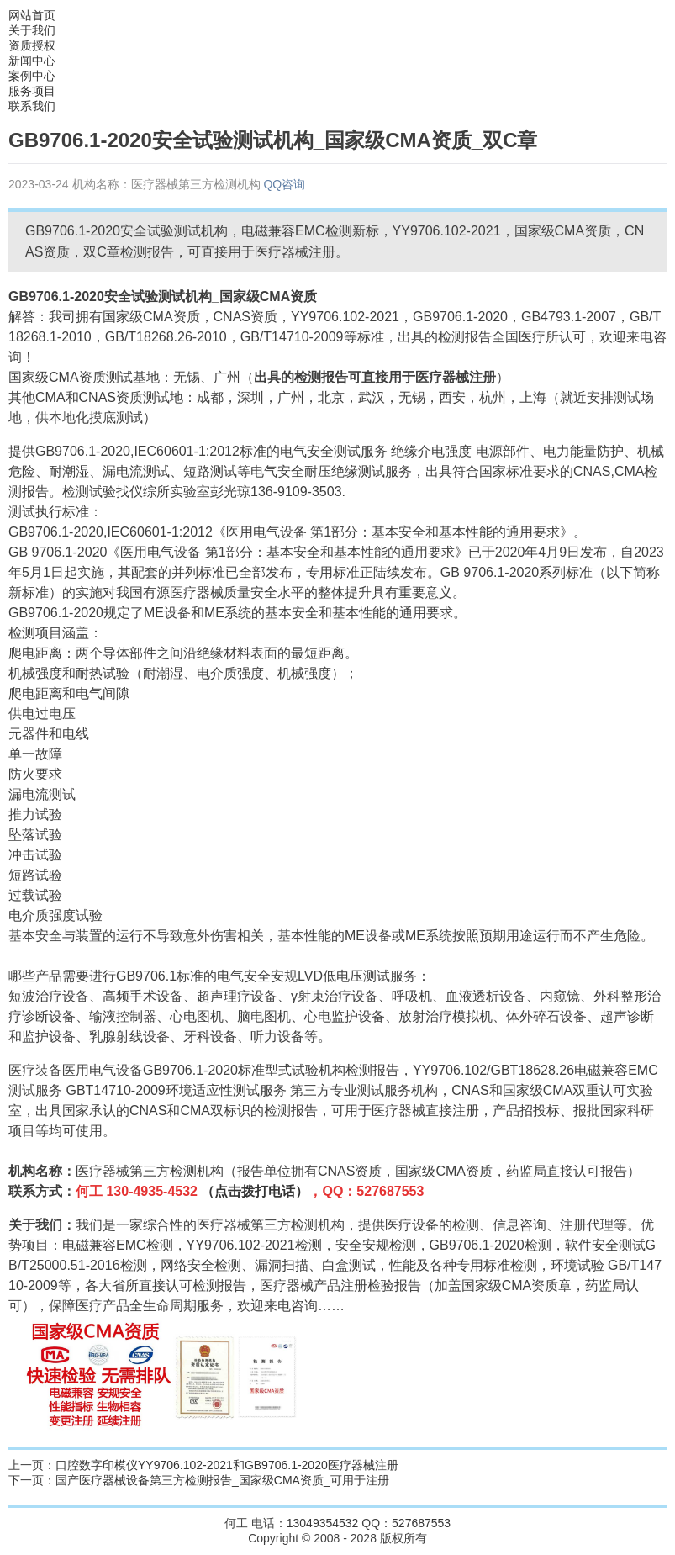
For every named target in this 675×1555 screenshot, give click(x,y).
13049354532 (323, 1523)
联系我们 (31, 106)
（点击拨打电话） (254, 1191)
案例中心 (31, 75)
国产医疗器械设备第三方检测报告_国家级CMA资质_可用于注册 (222, 1480)
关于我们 (31, 30)
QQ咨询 (284, 184)
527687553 (421, 1523)
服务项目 (31, 91)
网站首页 (31, 15)
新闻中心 (31, 60)
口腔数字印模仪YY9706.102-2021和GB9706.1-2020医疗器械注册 (226, 1465)
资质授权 (31, 45)
